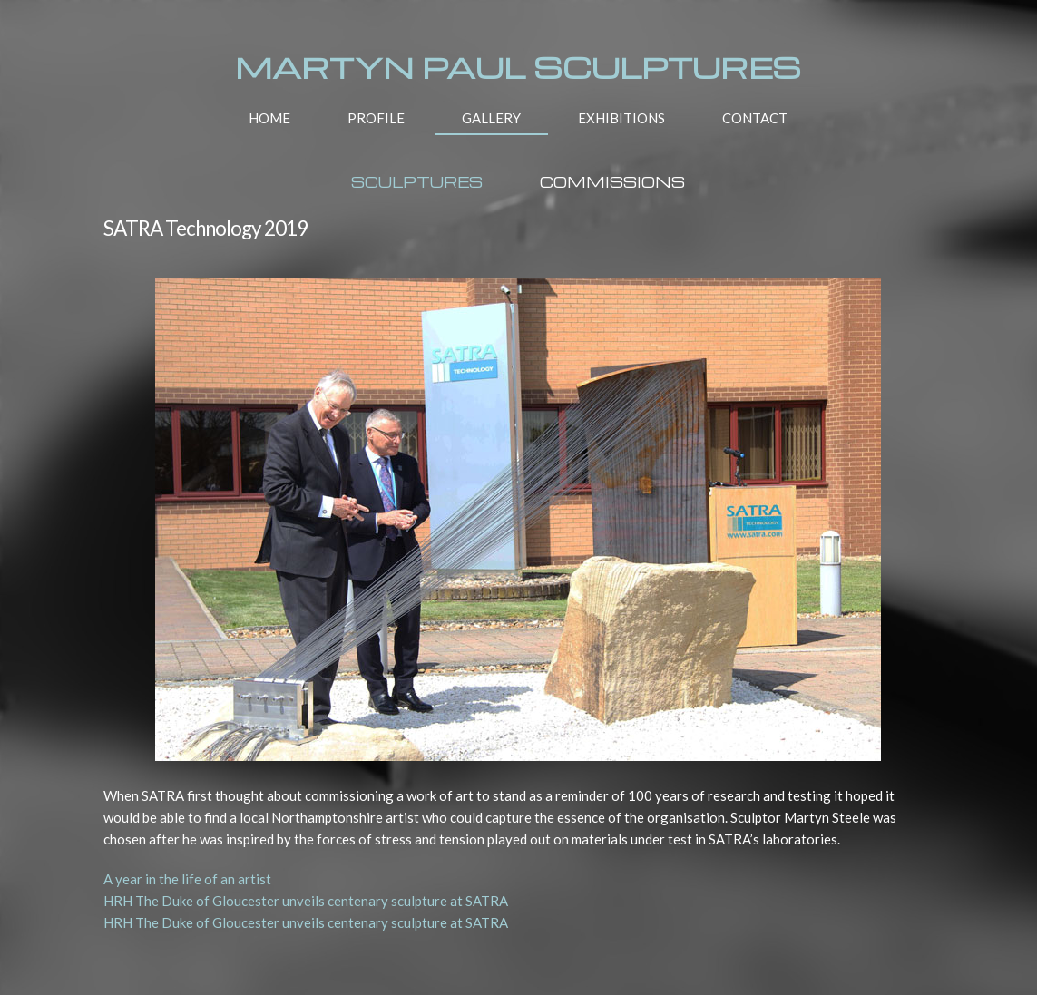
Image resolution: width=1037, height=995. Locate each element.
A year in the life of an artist (187, 879)
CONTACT (755, 118)
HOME (269, 118)
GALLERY (491, 118)
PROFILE (376, 118)
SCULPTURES (417, 181)
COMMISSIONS (612, 181)
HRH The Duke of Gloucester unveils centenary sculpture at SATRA (305, 901)
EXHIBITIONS (621, 118)
